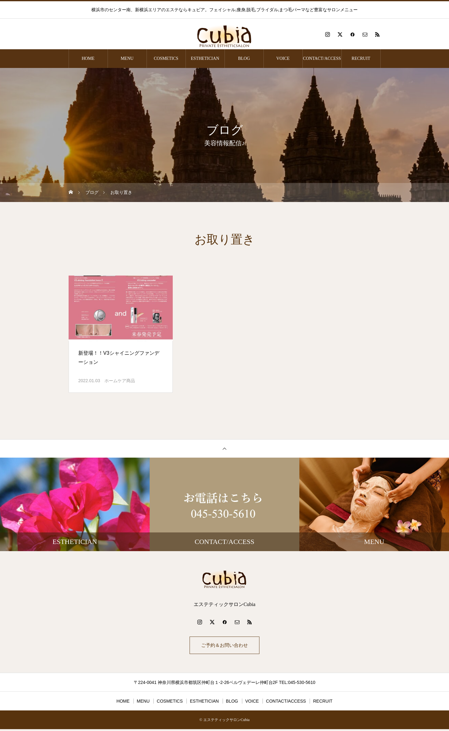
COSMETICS (166, 58)
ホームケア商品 (119, 380)
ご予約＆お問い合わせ (224, 646)
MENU (127, 58)
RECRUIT (361, 58)
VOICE (283, 58)
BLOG (244, 58)
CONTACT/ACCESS (322, 58)
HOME (88, 58)
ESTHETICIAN (205, 58)
